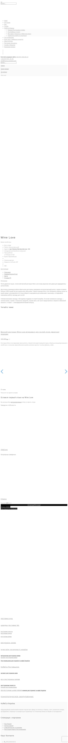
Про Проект (8, 686)
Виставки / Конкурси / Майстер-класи (19, 34)
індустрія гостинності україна (14, 612)
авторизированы (16, 364)
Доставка (7, 719)
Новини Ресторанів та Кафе (16, 30)
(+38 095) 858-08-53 (21, 57)
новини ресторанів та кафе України (34, 653)
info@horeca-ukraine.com (8, 61)
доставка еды (7, 581)
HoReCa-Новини (9, 28)
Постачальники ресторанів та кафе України (15, 623)
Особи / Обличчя (9, 45)
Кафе (5, 21)
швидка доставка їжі (10, 588)
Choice (4, 461)
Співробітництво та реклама (13, 690)
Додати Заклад (8, 688)
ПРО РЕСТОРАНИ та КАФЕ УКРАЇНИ (11, 653)
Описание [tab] (7, 235)
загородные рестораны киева (10, 618)
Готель (6, 26)
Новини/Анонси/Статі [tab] (10, 236)
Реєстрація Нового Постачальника (15, 692)
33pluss (4, 412)
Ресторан (7, 22)
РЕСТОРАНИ (4, 72)
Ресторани (7, 717)
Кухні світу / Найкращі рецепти (13, 39)
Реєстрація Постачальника (9, 471)
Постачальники (9, 37)
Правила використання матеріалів (15, 726)
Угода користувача (10, 724)
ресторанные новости (8, 648)
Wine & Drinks (8, 41)
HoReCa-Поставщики (10, 629)
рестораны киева (6, 599)
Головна (6, 711)
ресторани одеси (6, 596)
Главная (3, 65)
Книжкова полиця (9, 47)
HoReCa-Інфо (8, 722)
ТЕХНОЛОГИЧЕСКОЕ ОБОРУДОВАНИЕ (17, 659)
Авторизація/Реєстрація (34, 467)
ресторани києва (8, 605)
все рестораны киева (10, 642)
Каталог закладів (5, 69)
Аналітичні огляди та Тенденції (17, 35)
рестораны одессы (7, 594)
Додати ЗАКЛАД (5, 469)
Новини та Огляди (10, 720)
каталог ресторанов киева (9, 620)
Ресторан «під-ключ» (10, 43)
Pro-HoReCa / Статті (14, 32)
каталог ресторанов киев (9, 635)
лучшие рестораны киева (9, 650)
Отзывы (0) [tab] (7, 240)
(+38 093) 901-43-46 (7, 59)
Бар (5, 24)
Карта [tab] (6, 238)
